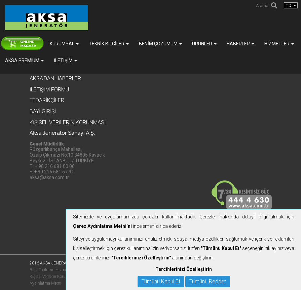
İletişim (65, 60)
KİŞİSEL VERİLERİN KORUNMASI (68, 122)
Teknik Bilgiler (109, 43)
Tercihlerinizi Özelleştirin (183, 269)
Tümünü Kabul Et (161, 281)
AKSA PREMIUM (24, 60)
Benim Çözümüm (160, 43)
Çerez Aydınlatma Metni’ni (102, 226)
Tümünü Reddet (207, 281)
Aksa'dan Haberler (55, 78)
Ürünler (204, 43)
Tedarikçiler (47, 100)
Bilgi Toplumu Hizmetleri (51, 269)
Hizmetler (279, 43)
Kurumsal (64, 43)
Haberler (240, 43)
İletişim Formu (49, 89)
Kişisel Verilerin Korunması (53, 276)
